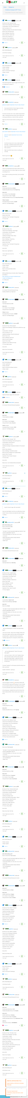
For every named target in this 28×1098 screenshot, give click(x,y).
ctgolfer (9, 47)
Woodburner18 (10, 522)
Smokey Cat (10, 92)
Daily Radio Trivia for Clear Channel (17, 104)
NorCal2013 (10, 102)
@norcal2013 (5, 131)
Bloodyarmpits (11, 183)
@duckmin (4, 104)
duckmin (9, 20)
